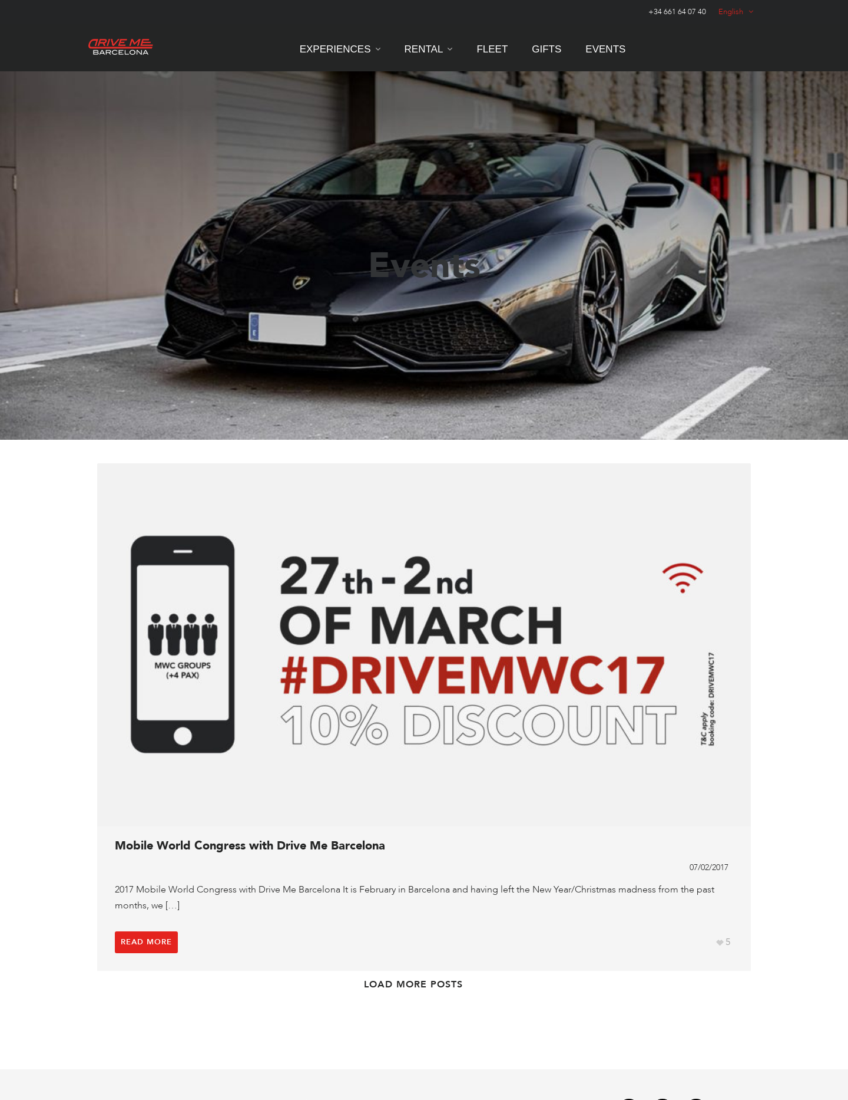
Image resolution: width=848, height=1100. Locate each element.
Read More (146, 942)
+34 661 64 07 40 (677, 11)
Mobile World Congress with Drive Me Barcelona (250, 846)
